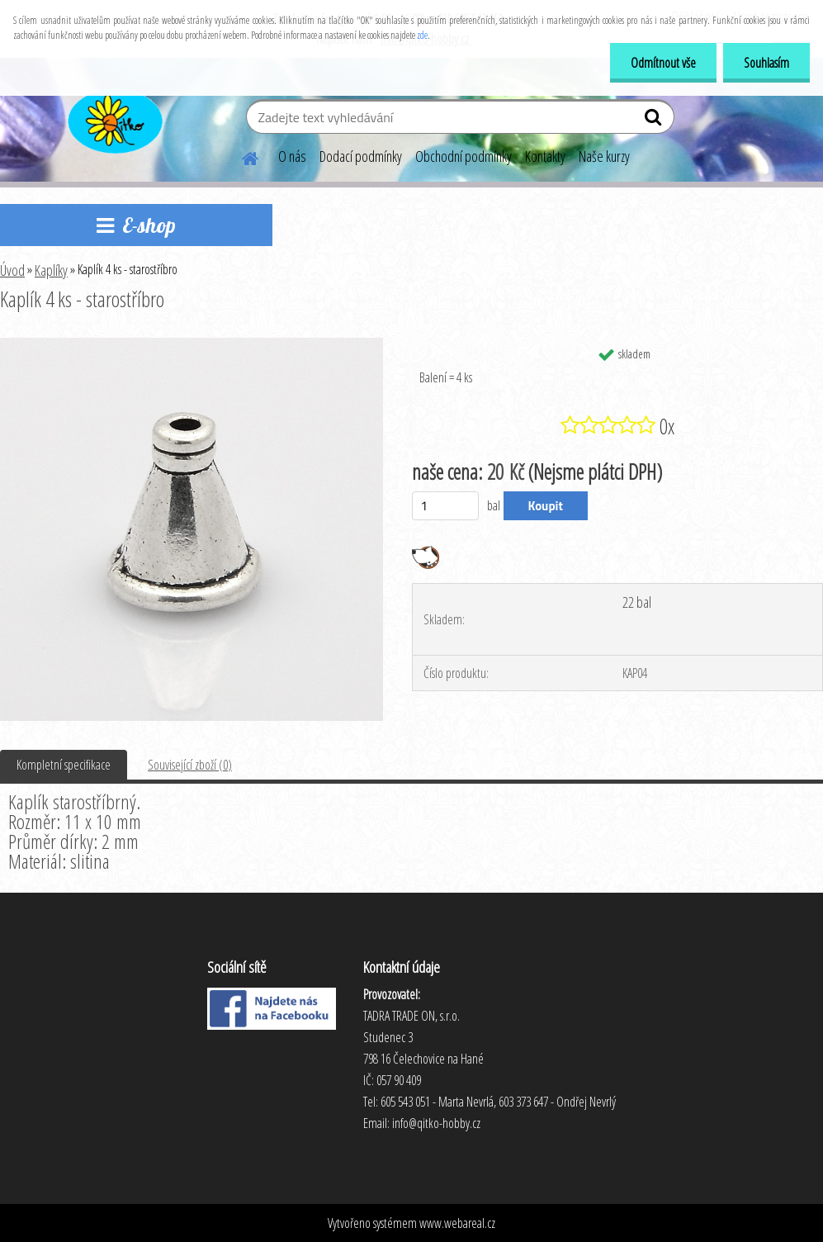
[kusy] (445, 505)
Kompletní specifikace (64, 765)
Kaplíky (51, 270)
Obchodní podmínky (463, 156)
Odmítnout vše (663, 63)
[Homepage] (240, 156)
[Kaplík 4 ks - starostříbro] (191, 344)
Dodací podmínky (360, 156)
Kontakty (545, 156)
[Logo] (113, 119)
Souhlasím (766, 63)
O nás (292, 156)
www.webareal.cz (457, 1223)
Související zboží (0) (190, 765)
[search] (655, 121)
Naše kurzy (604, 156)
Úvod (12, 270)
